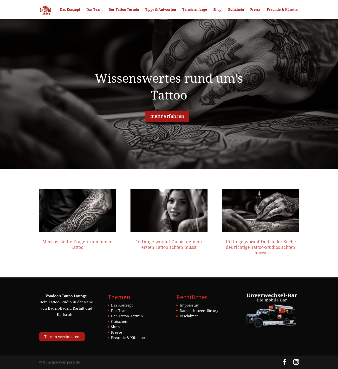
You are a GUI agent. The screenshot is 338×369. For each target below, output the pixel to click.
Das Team (94, 10)
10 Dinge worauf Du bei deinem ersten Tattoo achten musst (169, 244)
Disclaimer (189, 315)
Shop (217, 10)
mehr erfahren (167, 116)
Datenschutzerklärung (199, 310)
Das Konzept (70, 10)
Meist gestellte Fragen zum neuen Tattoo (77, 244)
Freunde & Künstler (283, 10)
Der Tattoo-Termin (124, 10)
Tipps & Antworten (160, 10)
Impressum (189, 305)
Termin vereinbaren (61, 336)
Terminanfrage (194, 10)
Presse (255, 10)
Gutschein (236, 10)
